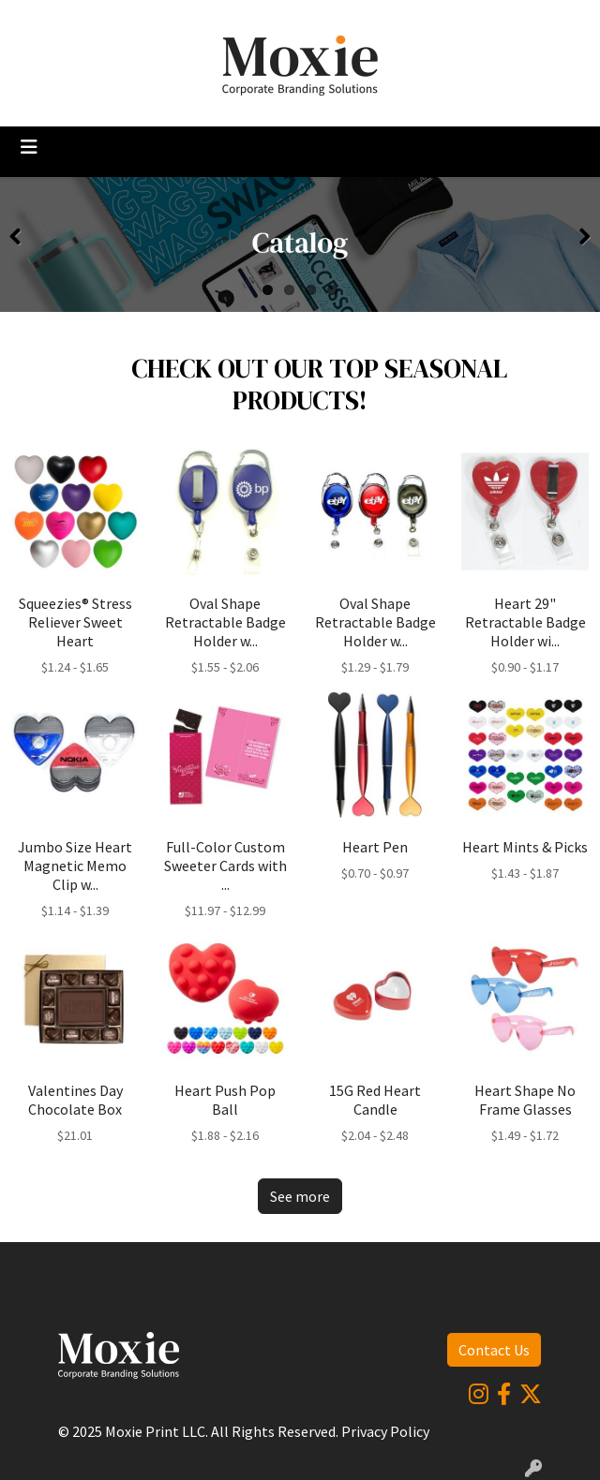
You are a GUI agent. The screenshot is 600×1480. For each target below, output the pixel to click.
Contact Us (494, 1349)
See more (300, 1196)
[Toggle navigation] (29, 147)
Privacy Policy (385, 1431)
